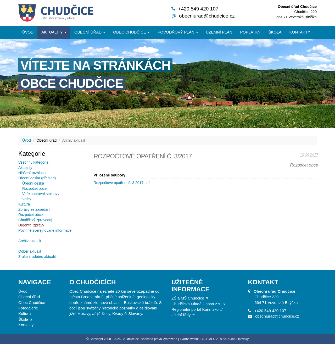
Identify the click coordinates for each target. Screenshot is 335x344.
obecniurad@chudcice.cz (207, 16)
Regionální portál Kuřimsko (195, 309)
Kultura (24, 204)
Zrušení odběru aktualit (37, 256)
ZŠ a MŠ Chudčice (187, 298)
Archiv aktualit (29, 241)
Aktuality (53, 32)
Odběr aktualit (29, 251)
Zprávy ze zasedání (34, 209)
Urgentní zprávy (31, 225)
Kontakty (299, 32)
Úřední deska (33, 183)
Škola (274, 32)
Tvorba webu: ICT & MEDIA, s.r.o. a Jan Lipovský (214, 339)
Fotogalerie (28, 308)
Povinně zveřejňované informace (44, 230)
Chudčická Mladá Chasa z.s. (196, 304)
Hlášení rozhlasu (32, 173)
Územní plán (219, 32)
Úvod (28, 32)
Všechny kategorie (33, 162)
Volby (26, 199)
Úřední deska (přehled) (37, 178)
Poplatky (250, 32)
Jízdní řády (181, 315)
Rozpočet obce (34, 188)
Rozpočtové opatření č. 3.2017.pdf (122, 183)
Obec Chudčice (31, 302)
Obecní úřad (89, 32)
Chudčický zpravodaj (35, 220)
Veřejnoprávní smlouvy (40, 194)
